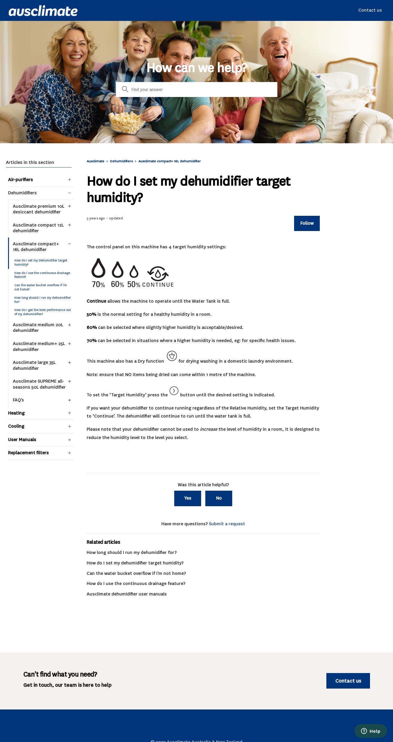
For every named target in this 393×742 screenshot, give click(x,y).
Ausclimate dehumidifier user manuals (127, 594)
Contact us (370, 10)
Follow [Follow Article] (307, 223)
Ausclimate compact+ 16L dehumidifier (169, 161)
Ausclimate (96, 161)
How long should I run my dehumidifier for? (42, 300)
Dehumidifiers (121, 161)
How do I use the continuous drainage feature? (42, 275)
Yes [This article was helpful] (187, 498)
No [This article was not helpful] (219, 498)
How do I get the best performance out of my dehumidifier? (42, 312)
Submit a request (227, 524)
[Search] (196, 89)
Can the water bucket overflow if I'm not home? (40, 287)
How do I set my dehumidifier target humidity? (40, 262)
